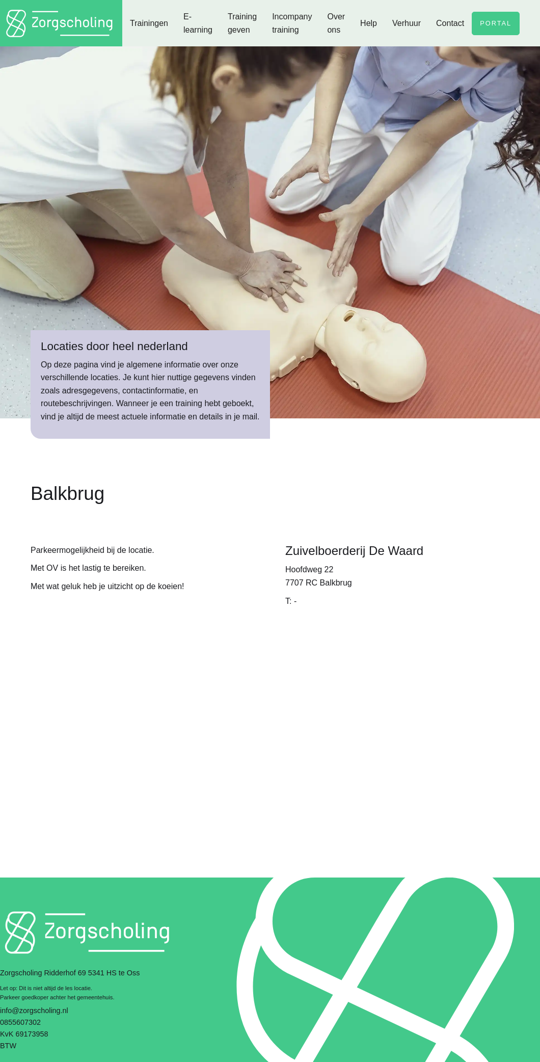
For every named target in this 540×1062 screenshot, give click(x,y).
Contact (450, 23)
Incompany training (292, 23)
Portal (495, 23)
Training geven (242, 23)
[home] (61, 23)
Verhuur (406, 23)
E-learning (197, 23)
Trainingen (149, 23)
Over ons (336, 23)
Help (368, 23)
